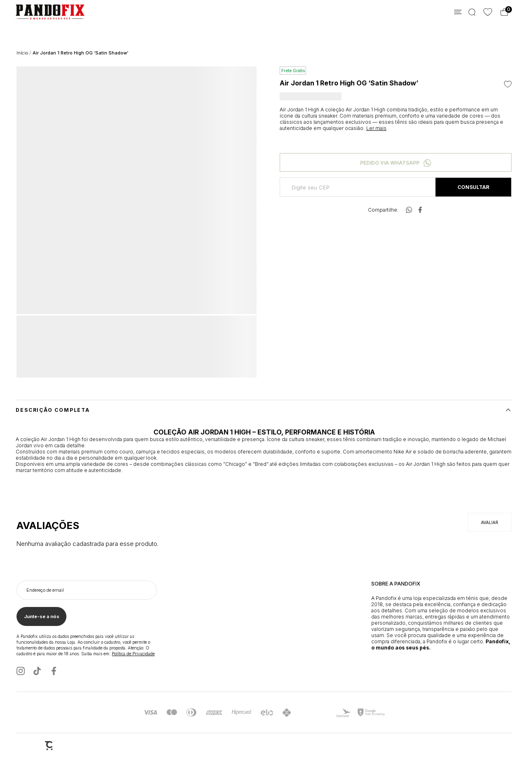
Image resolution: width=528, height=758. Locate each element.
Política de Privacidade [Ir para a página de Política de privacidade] (133, 653)
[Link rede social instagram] (20, 671)
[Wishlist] (487, 12)
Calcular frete (473, 187)
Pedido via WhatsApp (390, 163)
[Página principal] (42, 12)
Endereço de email (45, 590)
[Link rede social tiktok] (37, 671)
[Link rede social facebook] (54, 671)
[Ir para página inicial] (22, 53)
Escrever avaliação (490, 522)
